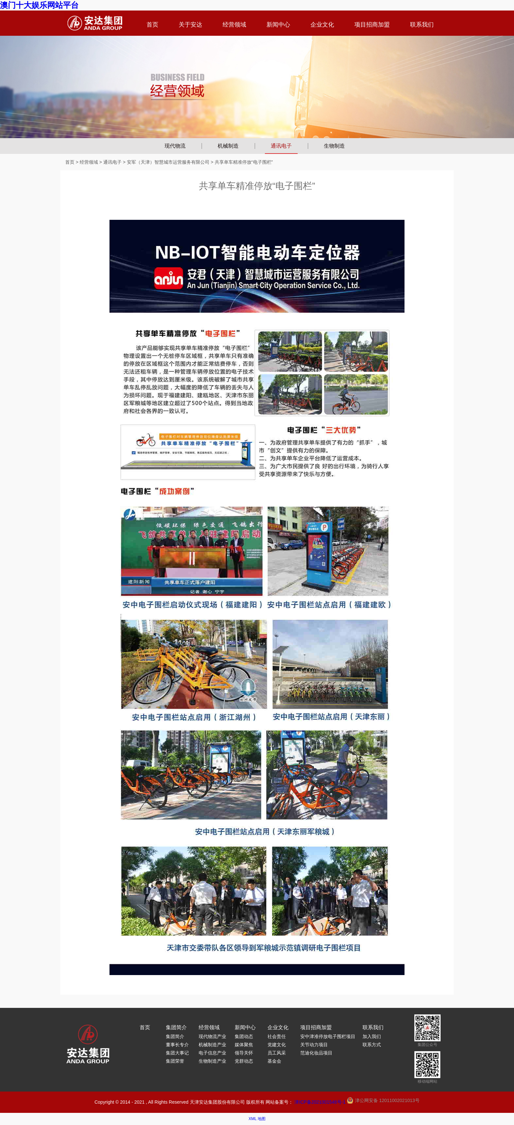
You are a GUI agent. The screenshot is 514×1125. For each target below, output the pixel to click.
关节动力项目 (314, 1044)
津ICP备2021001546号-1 (320, 1102)
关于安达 (190, 24)
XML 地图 (257, 1118)
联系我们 (422, 24)
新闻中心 (278, 24)
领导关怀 (244, 1052)
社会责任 (276, 1036)
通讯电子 (281, 146)
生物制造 (334, 146)
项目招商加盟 (372, 24)
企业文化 (322, 24)
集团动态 (244, 1036)
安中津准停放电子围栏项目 (327, 1036)
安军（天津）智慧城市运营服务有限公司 (168, 162)
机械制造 (228, 146)
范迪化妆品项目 (316, 1052)
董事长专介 (177, 1044)
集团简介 (176, 1027)
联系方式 (372, 1044)
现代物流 (175, 146)
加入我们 (372, 1036)
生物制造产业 (212, 1061)
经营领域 (234, 24)
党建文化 (276, 1044)
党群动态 (244, 1061)
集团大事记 (177, 1052)
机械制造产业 (212, 1044)
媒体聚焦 (244, 1044)
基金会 (274, 1061)
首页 (152, 24)
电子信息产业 (212, 1052)
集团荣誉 (175, 1061)
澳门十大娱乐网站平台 (39, 5)
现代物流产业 (212, 1036)
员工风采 (276, 1052)
